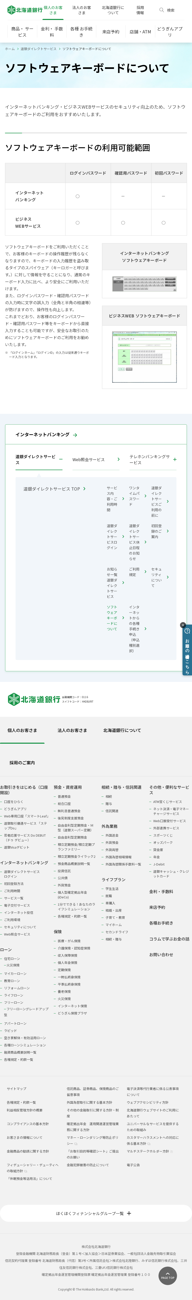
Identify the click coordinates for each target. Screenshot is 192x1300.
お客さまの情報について (24, 1137)
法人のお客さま (81, 10)
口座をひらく (14, 801)
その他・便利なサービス (169, 790)
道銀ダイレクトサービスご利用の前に (159, 501)
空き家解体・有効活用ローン (25, 1037)
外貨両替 (112, 849)
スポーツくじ (163, 835)
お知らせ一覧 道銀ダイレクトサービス (115, 583)
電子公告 (133, 1164)
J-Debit (158, 864)
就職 (109, 895)
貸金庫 (158, 849)
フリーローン (13, 1002)
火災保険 (13, 965)
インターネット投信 (18, 912)
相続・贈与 (114, 939)
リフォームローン (17, 988)
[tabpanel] (96, 920)
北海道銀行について (113, 10)
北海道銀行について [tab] (122, 730)
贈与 (109, 803)
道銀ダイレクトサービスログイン (115, 536)
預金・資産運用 (68, 787)
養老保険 (64, 991)
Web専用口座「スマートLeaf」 (26, 816)
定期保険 (64, 969)
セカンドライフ (117, 932)
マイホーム (114, 924)
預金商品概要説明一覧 (74, 863)
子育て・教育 (115, 917)
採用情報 (140, 10)
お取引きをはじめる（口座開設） (24, 790)
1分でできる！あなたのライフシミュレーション (76, 906)
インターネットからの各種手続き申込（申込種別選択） (137, 628)
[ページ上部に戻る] (167, 1276)
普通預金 (64, 796)
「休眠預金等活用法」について (29, 1178)
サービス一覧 (14, 898)
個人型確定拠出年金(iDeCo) (72, 894)
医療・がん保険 (69, 941)
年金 (156, 857)
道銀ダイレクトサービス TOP (54, 489)
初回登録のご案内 (159, 531)
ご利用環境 (12, 919)
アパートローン (15, 1023)
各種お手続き (161, 923)
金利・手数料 (161, 891)
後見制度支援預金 (71, 818)
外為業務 (110, 826)
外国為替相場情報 (119, 857)
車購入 (110, 903)
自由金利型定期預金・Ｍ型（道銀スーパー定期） (76, 827)
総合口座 (64, 803)
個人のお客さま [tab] (22, 730)
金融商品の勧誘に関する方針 (28, 1151)
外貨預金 (64, 885)
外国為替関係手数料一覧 (123, 864)
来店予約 (157, 907)
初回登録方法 (14, 883)
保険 (58, 931)
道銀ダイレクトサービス (38, 48)
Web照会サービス (96, 459)
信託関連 (112, 810)
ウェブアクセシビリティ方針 (147, 1102)
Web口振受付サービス (169, 820)
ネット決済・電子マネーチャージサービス (171, 811)
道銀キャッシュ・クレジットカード (171, 873)
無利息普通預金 (69, 810)
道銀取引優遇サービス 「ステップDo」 (25, 825)
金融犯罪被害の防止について (88, 1164)
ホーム (10, 48)
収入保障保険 (67, 955)
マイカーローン (15, 973)
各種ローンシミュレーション (25, 1045)
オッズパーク (163, 842)
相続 (109, 796)
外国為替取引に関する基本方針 (89, 1102)
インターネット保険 (72, 1006)
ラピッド (10, 1030)
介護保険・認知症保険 (74, 948)
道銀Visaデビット (17, 847)
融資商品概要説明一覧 (20, 1052)
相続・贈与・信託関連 (122, 787)
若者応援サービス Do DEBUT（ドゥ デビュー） (25, 837)
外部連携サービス (166, 828)
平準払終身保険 (69, 984)
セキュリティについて (159, 577)
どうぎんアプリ (15, 808)
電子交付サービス (17, 905)
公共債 (63, 877)
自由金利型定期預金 (72, 837)
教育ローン (12, 980)
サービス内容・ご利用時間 (115, 498)
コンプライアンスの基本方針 (28, 1123)
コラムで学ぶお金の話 (169, 938)
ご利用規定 (137, 572)
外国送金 (112, 835)
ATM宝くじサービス (167, 801)
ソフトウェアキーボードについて (115, 617)
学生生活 (112, 888)
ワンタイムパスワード (137, 496)
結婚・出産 (114, 910)
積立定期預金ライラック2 (76, 856)
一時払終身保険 (69, 977)
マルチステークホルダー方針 (150, 1151)
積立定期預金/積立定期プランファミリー (76, 847)
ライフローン (13, 995)
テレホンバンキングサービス (150, 459)
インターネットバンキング (46, 434)
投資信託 (64, 870)
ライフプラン (114, 879)
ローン (6, 949)
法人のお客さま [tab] (72, 730)
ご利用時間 (12, 890)
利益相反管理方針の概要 (24, 1110)
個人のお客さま (53, 10)
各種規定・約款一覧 (18, 1059)
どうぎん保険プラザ (72, 1013)
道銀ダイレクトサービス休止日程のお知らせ (137, 542)
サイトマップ (16, 1088)
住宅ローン (12, 958)
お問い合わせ (161, 954)
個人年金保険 (67, 962)
